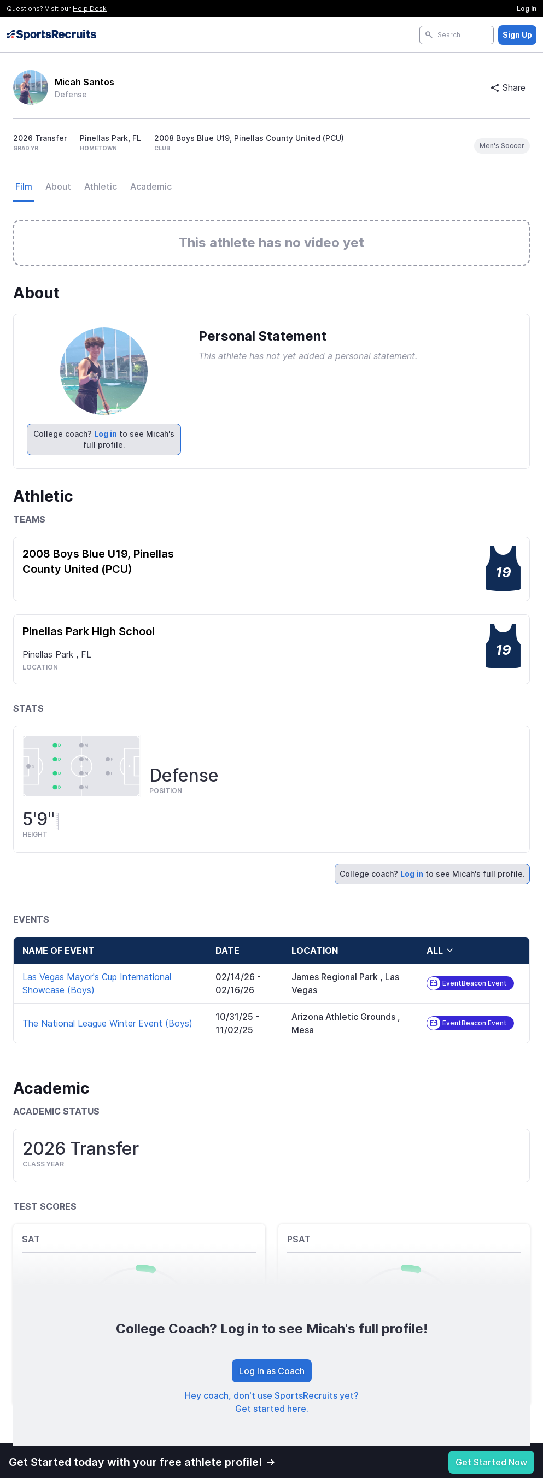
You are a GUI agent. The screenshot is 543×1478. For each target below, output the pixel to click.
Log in (105, 433)
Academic (151, 186)
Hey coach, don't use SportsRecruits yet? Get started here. (272, 1402)
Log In (526, 8)
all (440, 950)
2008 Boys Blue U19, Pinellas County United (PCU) (98, 561)
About (58, 186)
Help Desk (90, 8)
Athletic (100, 186)
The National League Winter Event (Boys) (107, 1023)
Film (23, 186)
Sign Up (517, 34)
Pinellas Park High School (88, 631)
